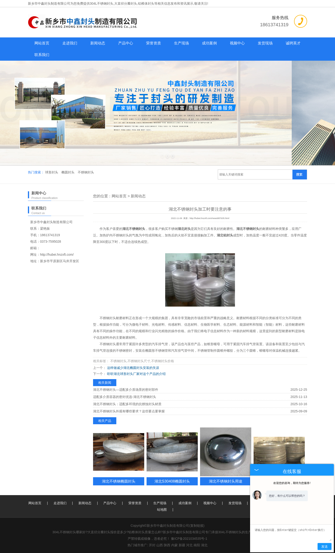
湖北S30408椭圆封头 (172, 481)
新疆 (182, 545)
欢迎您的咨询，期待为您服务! (291, 483)
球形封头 (52, 172)
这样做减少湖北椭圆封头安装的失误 (132, 368)
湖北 (204, 545)
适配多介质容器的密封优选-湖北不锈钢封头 (124, 397)
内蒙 (174, 545)
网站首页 (41, 43)
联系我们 (41, 55)
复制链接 (196, 525)
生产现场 (181, 43)
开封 (152, 545)
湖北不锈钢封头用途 (225, 481)
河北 (189, 545)
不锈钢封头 (86, 172)
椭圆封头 (68, 172)
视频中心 (237, 43)
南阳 (197, 545)
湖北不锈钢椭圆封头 (118, 481)
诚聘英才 (293, 43)
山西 (159, 545)
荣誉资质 (153, 43)
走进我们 (69, 43)
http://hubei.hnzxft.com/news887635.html (209, 218)
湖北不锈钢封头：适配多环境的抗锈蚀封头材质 (127, 404)
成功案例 (209, 43)
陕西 (167, 545)
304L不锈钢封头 (101, 3)
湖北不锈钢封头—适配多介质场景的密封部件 (125, 389)
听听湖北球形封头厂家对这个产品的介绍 (136, 374)
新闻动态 (97, 43)
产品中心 (125, 43)
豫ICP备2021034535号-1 (189, 538)
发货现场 (265, 43)
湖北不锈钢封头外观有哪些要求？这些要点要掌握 (129, 411)
